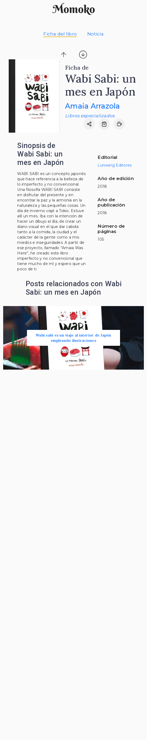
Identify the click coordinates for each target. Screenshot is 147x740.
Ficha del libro (60, 34)
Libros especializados (89, 115)
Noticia (95, 34)
